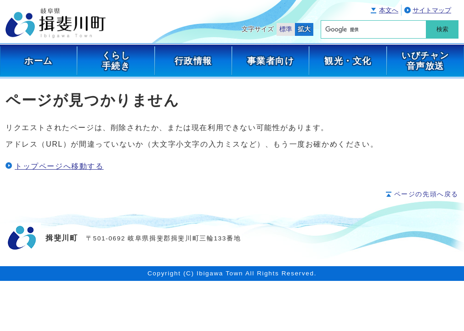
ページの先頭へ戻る (426, 194)
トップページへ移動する (59, 166)
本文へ (388, 10)
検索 (442, 29)
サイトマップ (432, 10)
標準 (285, 29)
